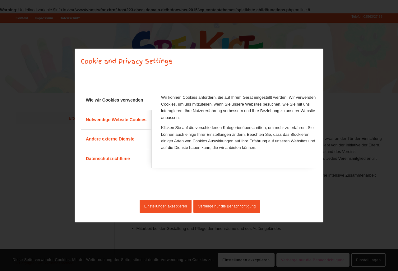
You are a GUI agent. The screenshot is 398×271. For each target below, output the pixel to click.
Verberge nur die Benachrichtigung (227, 206)
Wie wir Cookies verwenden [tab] (114, 99)
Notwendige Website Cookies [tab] (116, 119)
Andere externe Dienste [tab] (110, 138)
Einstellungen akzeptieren (165, 206)
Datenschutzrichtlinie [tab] (108, 158)
